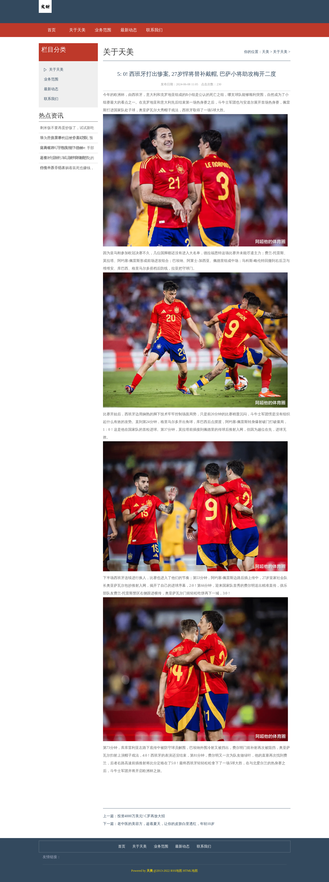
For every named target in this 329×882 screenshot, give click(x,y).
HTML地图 (190, 870)
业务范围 (103, 30)
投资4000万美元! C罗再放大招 (141, 816)
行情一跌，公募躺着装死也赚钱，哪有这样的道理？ (67, 169)
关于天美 (77, 30)
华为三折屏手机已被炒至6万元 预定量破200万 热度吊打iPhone (66, 139)
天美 (265, 52)
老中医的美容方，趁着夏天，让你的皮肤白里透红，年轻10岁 (165, 824)
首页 (52, 30)
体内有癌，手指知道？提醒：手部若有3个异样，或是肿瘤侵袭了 (67, 149)
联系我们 (154, 30)
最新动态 (128, 30)
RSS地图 (176, 870)
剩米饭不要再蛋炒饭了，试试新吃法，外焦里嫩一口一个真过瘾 (67, 129)
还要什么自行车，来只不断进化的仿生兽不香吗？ (67, 159)
